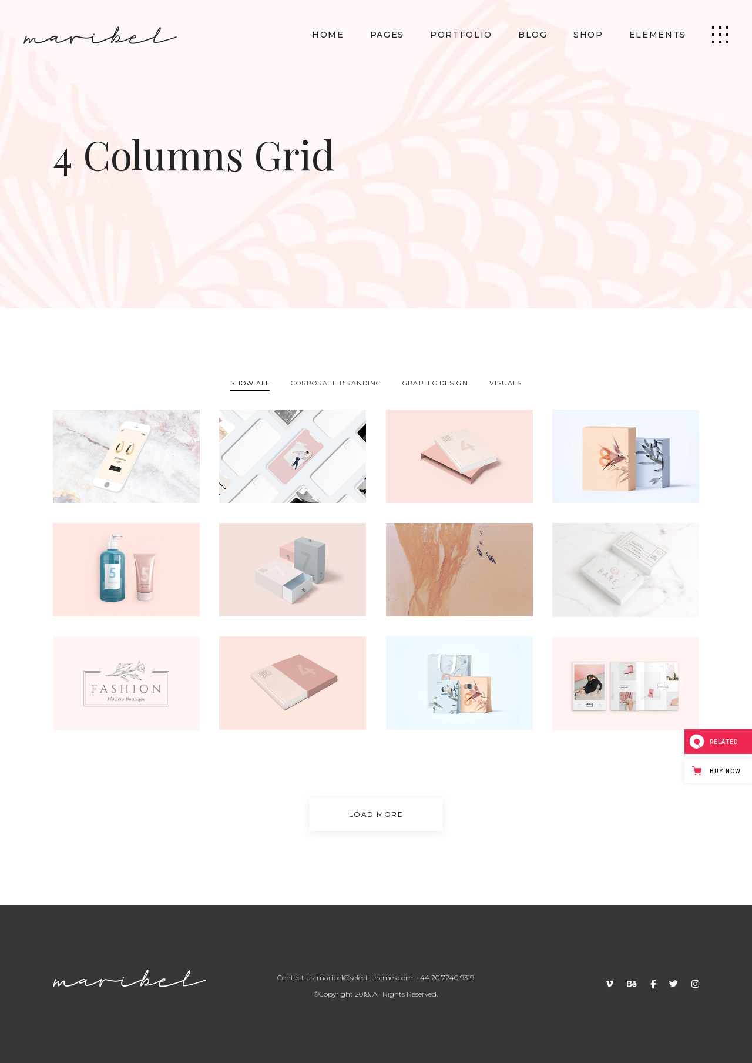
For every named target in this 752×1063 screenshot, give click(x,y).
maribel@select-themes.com (365, 977)
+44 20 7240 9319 (445, 977)
